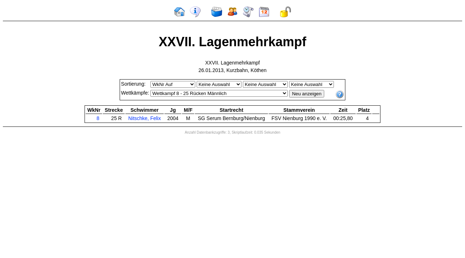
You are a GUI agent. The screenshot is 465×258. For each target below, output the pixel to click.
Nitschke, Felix (144, 118)
